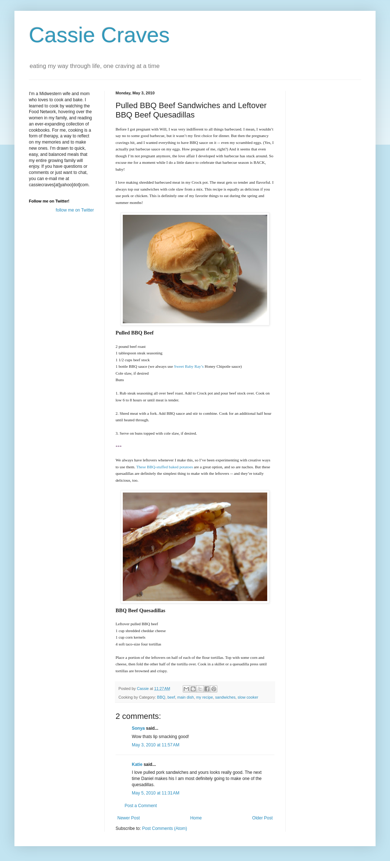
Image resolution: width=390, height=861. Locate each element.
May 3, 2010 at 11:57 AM (155, 744)
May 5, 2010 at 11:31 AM (155, 793)
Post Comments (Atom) (164, 828)
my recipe (204, 697)
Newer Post (128, 817)
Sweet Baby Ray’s (189, 366)
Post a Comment (141, 805)
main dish (185, 697)
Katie (137, 764)
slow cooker (248, 697)
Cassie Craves (99, 35)
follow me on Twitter (75, 210)
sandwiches (225, 697)
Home (196, 817)
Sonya (138, 728)
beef (171, 697)
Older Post (262, 817)
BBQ (161, 697)
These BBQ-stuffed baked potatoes (164, 467)
